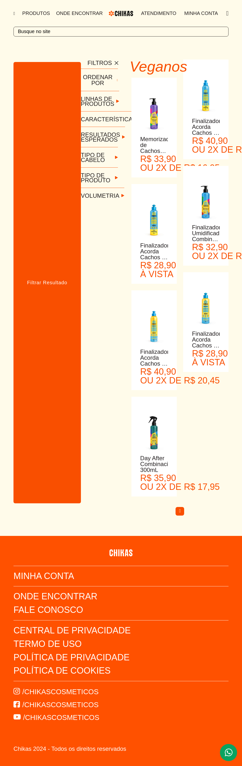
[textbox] (121, 32)
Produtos (36, 13)
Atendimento (158, 13)
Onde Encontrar (79, 13)
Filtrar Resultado (47, 282)
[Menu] (14, 13)
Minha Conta (201, 13)
